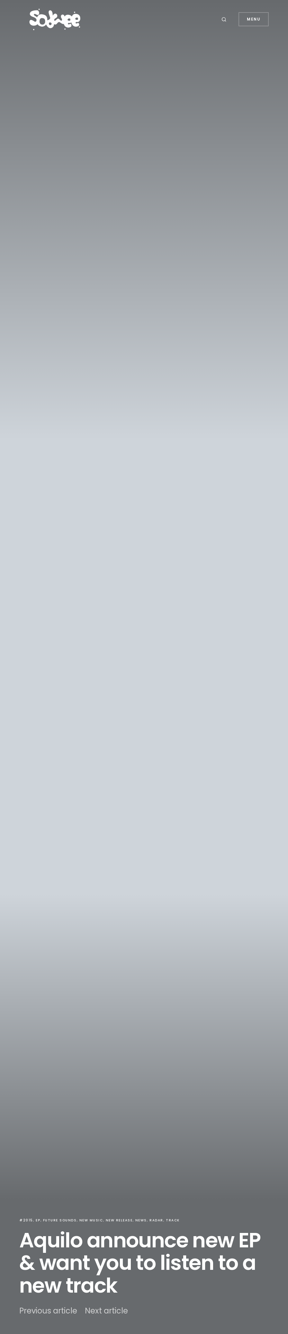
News (141, 1220)
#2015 (26, 1220)
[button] (225, 19)
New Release (119, 1220)
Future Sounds (60, 1220)
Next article (106, 1311)
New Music (91, 1220)
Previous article (48, 1311)
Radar (156, 1220)
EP (38, 1220)
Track (173, 1220)
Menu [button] (253, 19)
